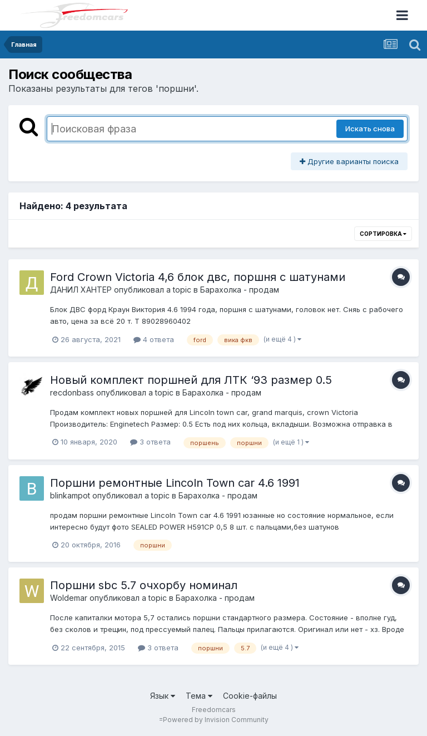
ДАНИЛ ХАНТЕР (81, 289)
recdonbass (72, 392)
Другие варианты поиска (349, 161)
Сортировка (383, 233)
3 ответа (150, 441)
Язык (162, 695)
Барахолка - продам (239, 289)
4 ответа (153, 339)
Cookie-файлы (250, 695)
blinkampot (70, 495)
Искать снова (370, 128)
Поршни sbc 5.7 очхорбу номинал (143, 585)
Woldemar (68, 597)
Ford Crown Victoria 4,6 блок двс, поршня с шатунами (197, 277)
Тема (199, 695)
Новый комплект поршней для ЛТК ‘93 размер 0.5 (191, 380)
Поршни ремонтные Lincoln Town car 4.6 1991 (175, 483)
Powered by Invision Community (216, 719)
